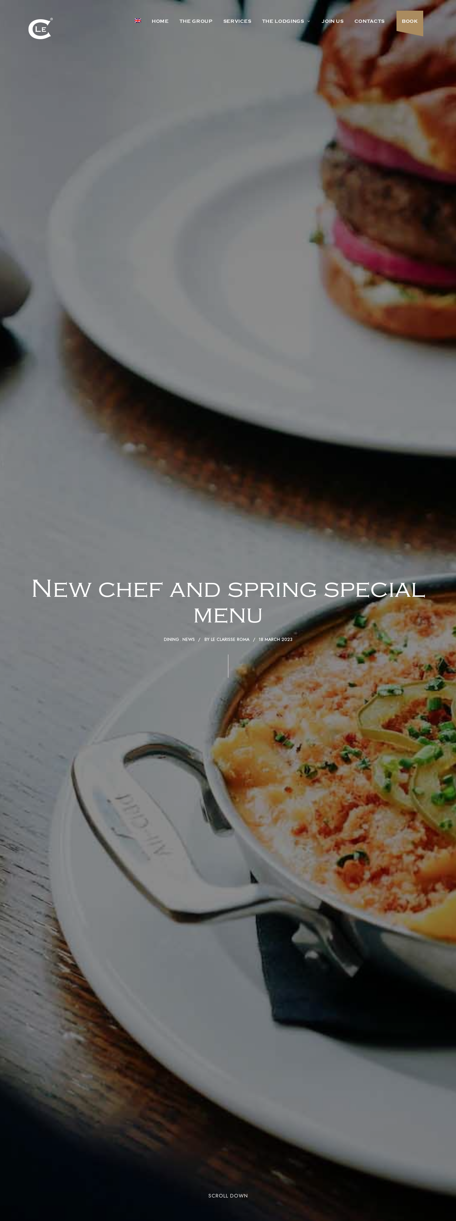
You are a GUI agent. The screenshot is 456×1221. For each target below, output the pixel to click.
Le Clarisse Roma (230, 639)
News (188, 639)
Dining (171, 639)
